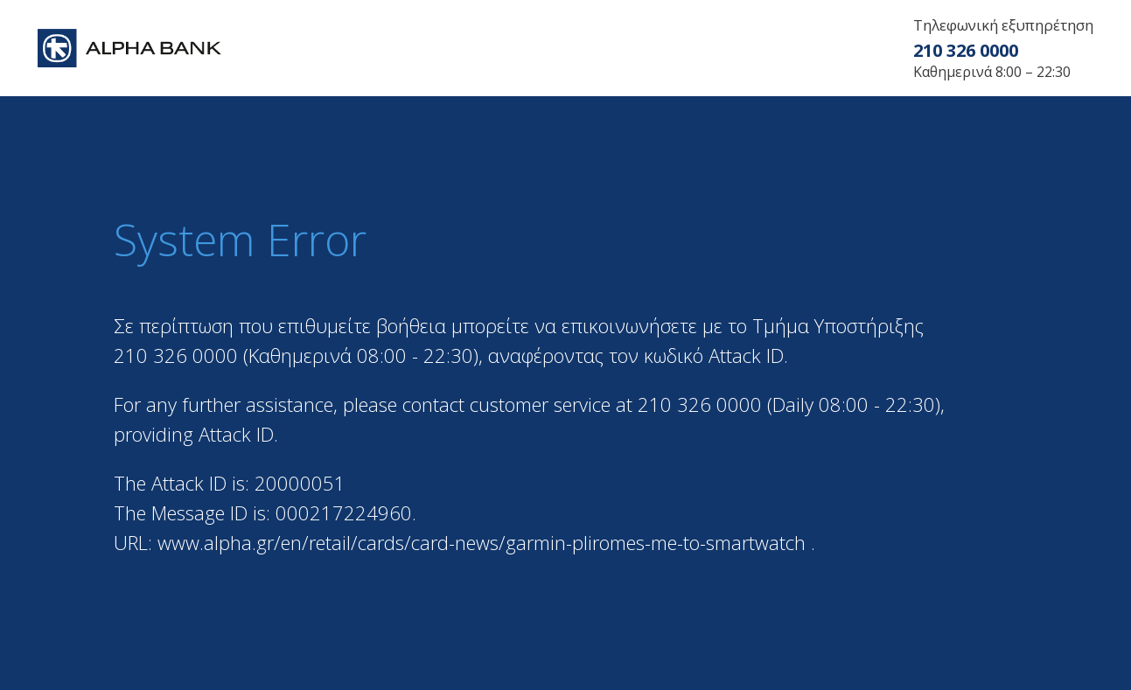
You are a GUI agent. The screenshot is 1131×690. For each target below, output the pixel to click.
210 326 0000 (965, 50)
